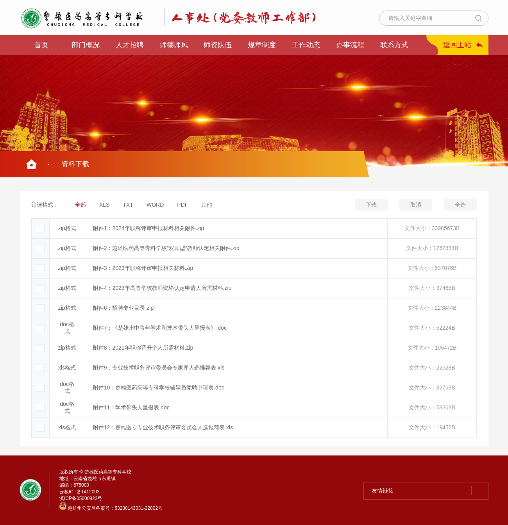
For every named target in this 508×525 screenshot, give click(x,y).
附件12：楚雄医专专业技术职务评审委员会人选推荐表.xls (163, 427)
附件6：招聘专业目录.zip (123, 308)
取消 (415, 205)
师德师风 (174, 45)
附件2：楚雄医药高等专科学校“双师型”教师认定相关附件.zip (166, 248)
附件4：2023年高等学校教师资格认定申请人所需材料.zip (162, 288)
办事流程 (350, 45)
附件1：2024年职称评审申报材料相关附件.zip (148, 228)
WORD (155, 205)
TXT (128, 205)
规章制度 (262, 45)
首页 (41, 45)
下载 (371, 205)
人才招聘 (130, 45)
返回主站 (457, 45)
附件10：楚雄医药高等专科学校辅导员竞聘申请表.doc (158, 387)
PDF (182, 205)
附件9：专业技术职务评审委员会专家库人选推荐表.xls (159, 367)
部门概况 (86, 45)
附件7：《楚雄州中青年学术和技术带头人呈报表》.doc (160, 328)
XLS (104, 205)
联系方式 (394, 45)
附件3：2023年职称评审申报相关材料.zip (143, 268)
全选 (460, 205)
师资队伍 (218, 45)
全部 (80, 205)
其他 (206, 205)
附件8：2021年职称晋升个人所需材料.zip (143, 348)
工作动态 (306, 45)
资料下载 (75, 164)
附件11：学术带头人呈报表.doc (131, 407)
